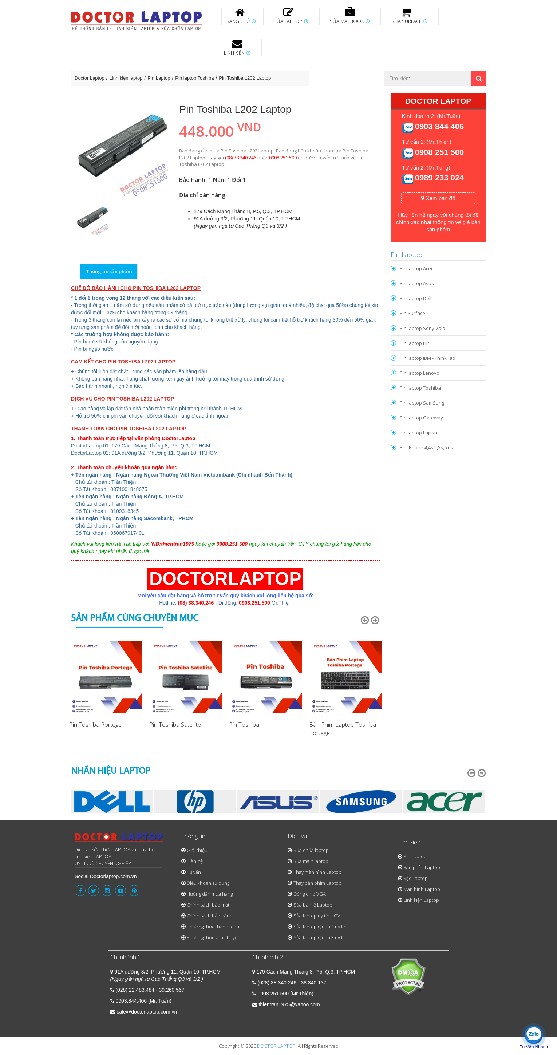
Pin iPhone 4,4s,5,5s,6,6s (426, 447)
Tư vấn (194, 872)
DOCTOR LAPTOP (276, 1046)
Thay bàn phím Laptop (317, 883)
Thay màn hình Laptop (317, 872)
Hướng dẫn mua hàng (210, 894)
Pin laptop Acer (416, 268)
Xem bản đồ (438, 198)
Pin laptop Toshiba (194, 78)
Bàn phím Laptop (421, 867)
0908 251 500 (439, 152)
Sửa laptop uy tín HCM (317, 915)
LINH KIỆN (237, 47)
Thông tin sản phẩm (109, 271)
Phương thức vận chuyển (213, 937)
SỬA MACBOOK (350, 16)
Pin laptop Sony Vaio (422, 328)
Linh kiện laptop (126, 78)
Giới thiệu (197, 850)
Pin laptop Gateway (421, 417)
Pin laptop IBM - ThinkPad (427, 358)
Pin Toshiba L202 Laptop (245, 78)
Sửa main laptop (310, 861)
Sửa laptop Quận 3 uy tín (320, 937)
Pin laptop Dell (415, 298)
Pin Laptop (158, 78)
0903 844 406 (439, 126)
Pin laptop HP (414, 343)
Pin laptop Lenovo (419, 373)
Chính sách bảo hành (210, 915)
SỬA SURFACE (409, 16)
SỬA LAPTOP (291, 16)
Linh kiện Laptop (421, 900)
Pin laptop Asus (417, 283)
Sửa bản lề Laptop (312, 904)
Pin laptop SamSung (422, 402)
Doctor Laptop (89, 78)
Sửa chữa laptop (311, 850)
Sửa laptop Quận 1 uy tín (320, 926)
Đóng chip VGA (309, 894)
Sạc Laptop (415, 878)
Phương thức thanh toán (213, 926)
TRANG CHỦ (240, 16)
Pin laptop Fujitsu (418, 432)
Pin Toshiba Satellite (175, 725)
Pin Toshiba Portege (95, 725)
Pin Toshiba (244, 725)
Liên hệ (195, 861)
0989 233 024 (439, 177)
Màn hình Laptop (421, 889)
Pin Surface (412, 313)
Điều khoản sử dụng (208, 883)
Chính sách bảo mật (208, 904)
